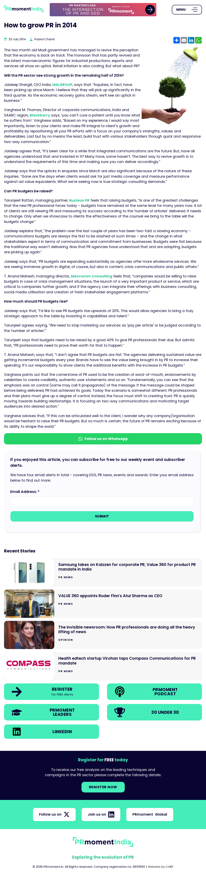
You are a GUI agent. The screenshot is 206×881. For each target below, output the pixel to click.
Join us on (101, 814)
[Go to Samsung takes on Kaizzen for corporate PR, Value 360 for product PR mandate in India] (103, 572)
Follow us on (54, 814)
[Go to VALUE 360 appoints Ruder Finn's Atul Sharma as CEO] (103, 603)
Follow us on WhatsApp (103, 438)
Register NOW (103, 787)
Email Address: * (24, 491)
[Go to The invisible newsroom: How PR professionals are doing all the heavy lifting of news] (103, 635)
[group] (103, 9)
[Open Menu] (187, 9)
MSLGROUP (62, 84)
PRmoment (149, 814)
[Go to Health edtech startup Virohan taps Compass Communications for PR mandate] (103, 666)
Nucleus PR (79, 200)
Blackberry (40, 115)
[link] (103, 9)
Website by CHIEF (160, 867)
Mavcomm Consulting (91, 276)
